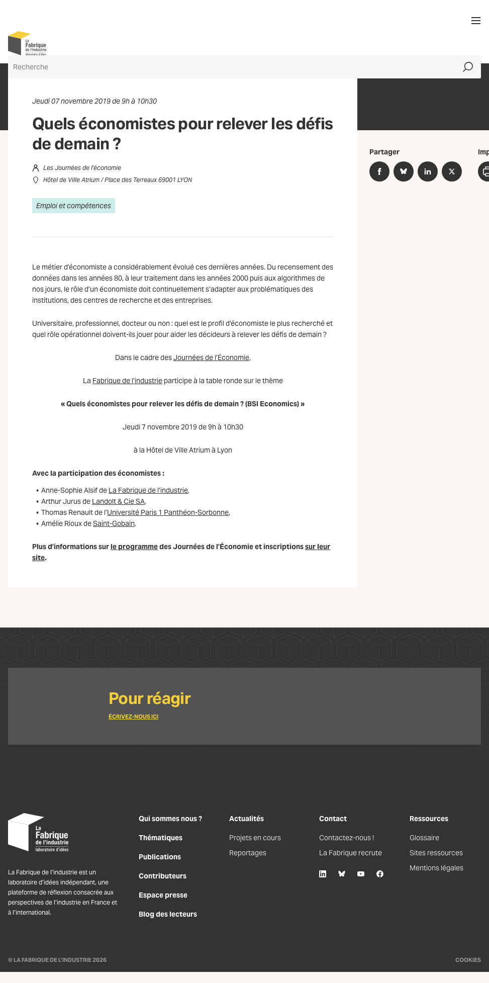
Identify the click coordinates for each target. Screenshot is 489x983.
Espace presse (163, 895)
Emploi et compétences (73, 205)
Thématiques (160, 837)
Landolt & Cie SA (118, 501)
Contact (333, 818)
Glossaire (424, 837)
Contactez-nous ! (346, 837)
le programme (134, 546)
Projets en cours (255, 837)
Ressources (429, 818)
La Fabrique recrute (350, 852)
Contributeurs (162, 875)
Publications (160, 856)
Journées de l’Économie (211, 357)
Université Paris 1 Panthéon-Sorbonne (168, 512)
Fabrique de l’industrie (127, 380)
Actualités (246, 818)
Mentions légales (436, 867)
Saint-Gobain (114, 523)
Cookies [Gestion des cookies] (468, 959)
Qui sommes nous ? (170, 818)
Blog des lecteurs (168, 914)
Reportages (247, 852)
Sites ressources (436, 852)
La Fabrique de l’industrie (148, 490)
